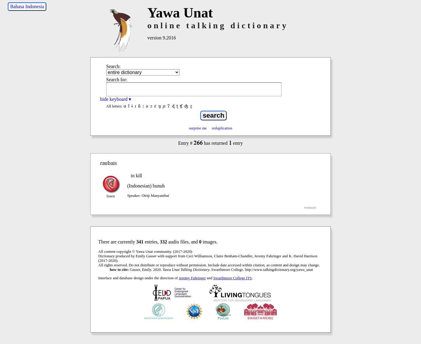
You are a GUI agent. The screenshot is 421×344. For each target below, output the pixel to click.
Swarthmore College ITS (232, 278)
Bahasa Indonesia (27, 6)
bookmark (310, 207)
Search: (113, 66)
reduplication (222, 128)
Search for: (117, 79)
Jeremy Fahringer (192, 278)
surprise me (198, 128)
